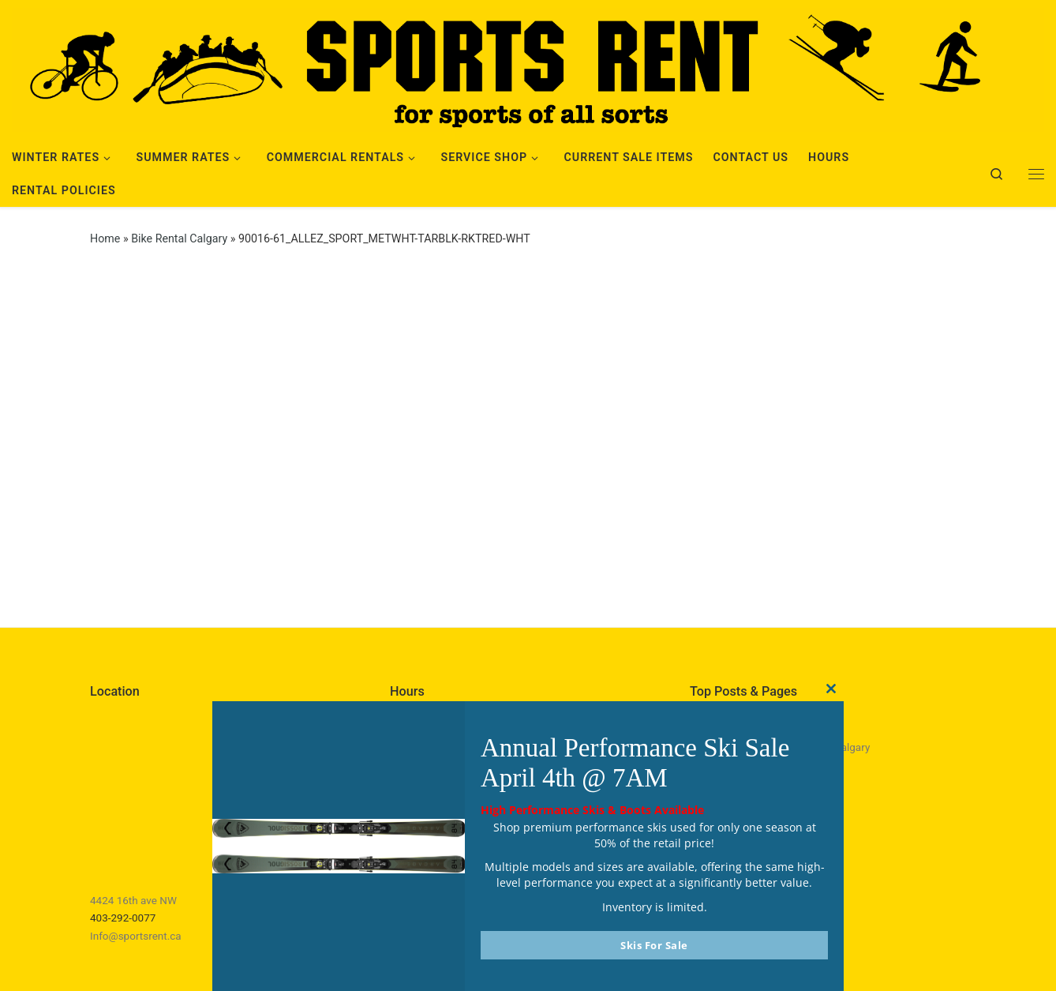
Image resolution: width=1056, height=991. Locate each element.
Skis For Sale (654, 945)
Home (105, 238)
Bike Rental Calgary (179, 238)
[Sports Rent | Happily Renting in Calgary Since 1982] (528, 68)
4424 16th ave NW (133, 900)
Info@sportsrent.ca (136, 935)
